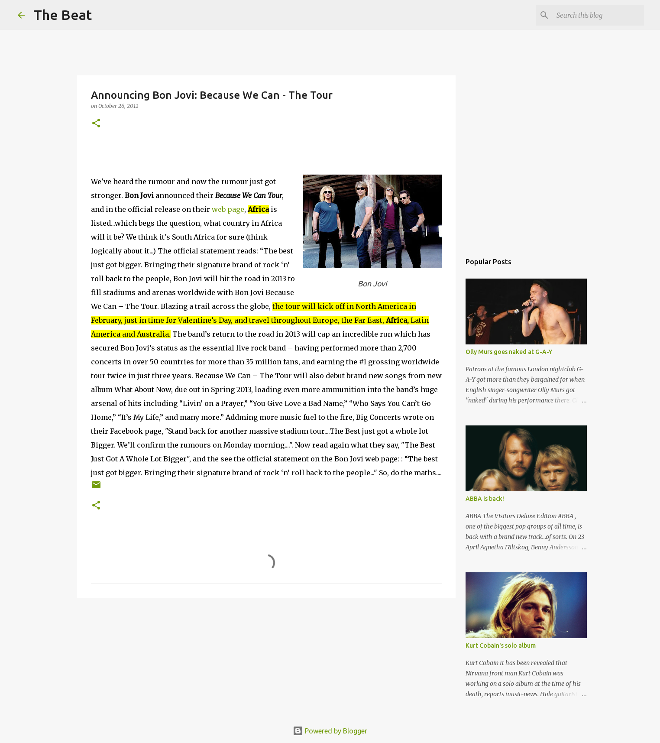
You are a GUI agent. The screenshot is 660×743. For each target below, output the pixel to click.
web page (228, 209)
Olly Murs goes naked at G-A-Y (509, 351)
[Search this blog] (598, 15)
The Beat (62, 15)
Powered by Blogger (330, 731)
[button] (96, 124)
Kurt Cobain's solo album (501, 645)
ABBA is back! (485, 498)
